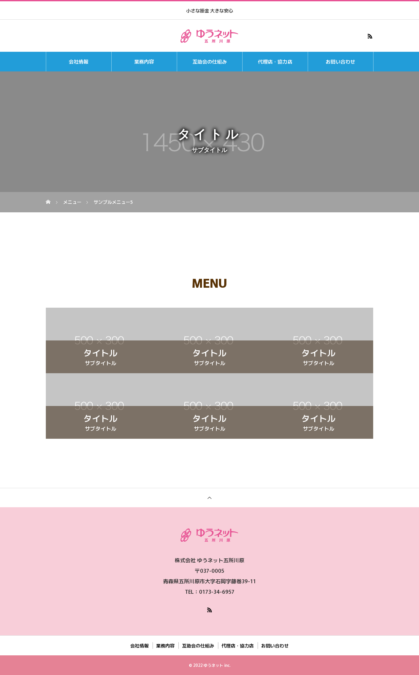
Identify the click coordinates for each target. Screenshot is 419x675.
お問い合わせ (340, 61)
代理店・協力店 (275, 61)
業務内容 (144, 61)
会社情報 (78, 61)
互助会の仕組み (209, 61)
